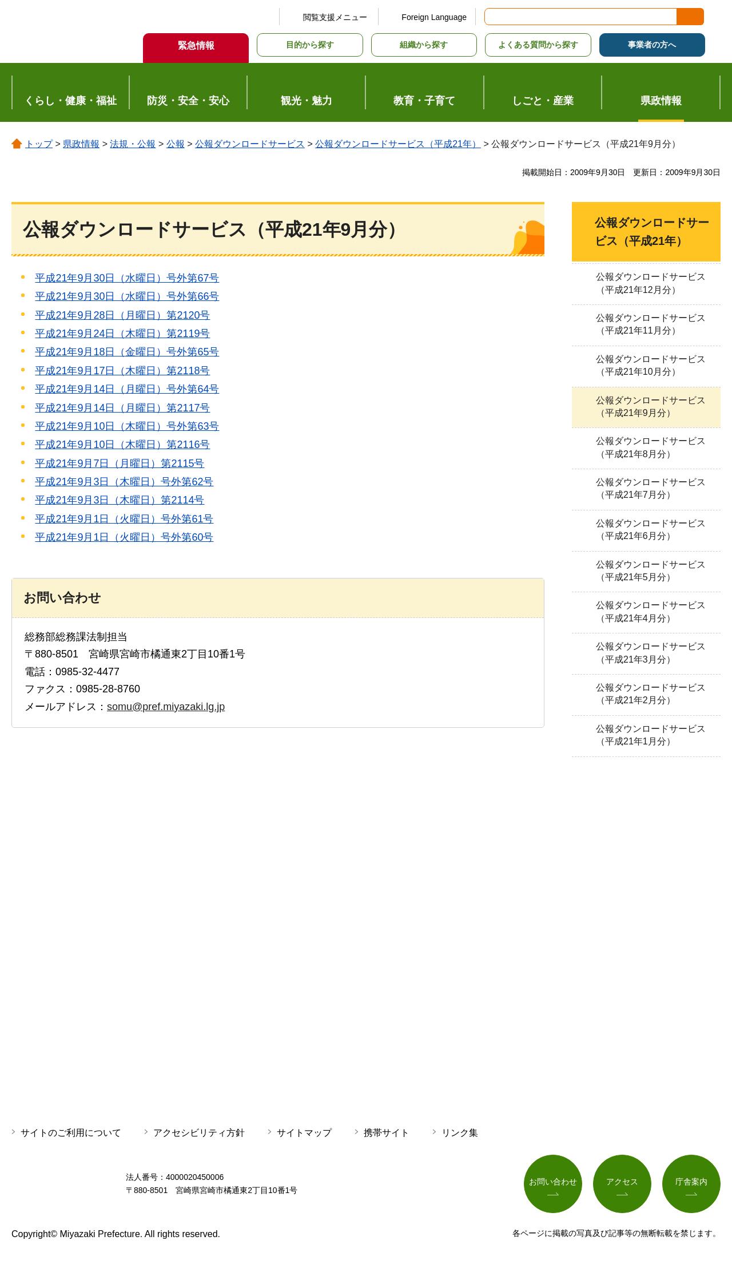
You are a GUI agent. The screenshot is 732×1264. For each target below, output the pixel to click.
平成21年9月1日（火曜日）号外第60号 (124, 537)
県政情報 (81, 144)
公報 (175, 144)
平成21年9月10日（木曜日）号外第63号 (127, 426)
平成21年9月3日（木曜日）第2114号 (119, 500)
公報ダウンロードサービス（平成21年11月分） (651, 324)
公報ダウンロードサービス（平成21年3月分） (651, 652)
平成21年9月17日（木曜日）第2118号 (122, 371)
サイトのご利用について (71, 1133)
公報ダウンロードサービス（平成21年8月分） (651, 447)
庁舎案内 (691, 1181)
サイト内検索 (494, 16)
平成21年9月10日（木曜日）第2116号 (122, 444)
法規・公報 (133, 144)
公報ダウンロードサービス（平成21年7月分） (651, 488)
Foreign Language (434, 17)
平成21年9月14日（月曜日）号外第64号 (127, 389)
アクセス (622, 1181)
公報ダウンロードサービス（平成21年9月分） (651, 406)
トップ (39, 144)
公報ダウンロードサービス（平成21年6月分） (651, 529)
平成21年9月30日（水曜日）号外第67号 (127, 278)
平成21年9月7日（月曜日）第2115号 (119, 463)
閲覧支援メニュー (335, 17)
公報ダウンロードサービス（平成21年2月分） (651, 694)
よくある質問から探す (538, 44)
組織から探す (424, 44)
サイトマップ (304, 1133)
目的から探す (310, 44)
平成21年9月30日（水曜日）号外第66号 (127, 296)
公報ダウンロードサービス (250, 144)
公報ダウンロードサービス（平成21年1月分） (651, 735)
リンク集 (459, 1133)
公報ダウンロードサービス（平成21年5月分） (651, 571)
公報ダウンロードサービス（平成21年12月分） (651, 283)
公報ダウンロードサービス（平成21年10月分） (651, 365)
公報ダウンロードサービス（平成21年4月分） (651, 611)
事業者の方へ (652, 44)
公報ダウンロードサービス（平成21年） (398, 144)
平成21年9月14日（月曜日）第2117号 (122, 408)
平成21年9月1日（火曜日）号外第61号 (124, 519)
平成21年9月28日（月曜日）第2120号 (122, 315)
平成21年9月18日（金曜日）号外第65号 (127, 352)
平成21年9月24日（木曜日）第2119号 (122, 333)
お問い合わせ (553, 1181)
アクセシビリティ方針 (199, 1133)
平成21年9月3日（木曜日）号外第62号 (124, 482)
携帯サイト (386, 1133)
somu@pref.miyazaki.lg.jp (166, 706)
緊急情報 (196, 45)
